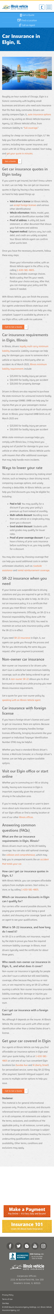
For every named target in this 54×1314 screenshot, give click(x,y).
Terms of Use (7, 1299)
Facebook (10, 1246)
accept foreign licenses (25, 205)
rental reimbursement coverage (33, 570)
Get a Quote (10, 161)
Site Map (5, 1303)
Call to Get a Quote (13, 327)
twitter (18, 1246)
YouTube (35, 1246)
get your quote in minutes (20, 153)
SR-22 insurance (22, 638)
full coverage (30, 128)
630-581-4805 (41, 7)
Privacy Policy (7, 1295)
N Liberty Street (40, 1065)
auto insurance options (39, 114)
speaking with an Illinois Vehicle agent (21, 700)
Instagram (43, 1246)
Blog (26, 1246)
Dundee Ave (22, 1065)
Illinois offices (26, 817)
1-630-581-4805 (25, 270)
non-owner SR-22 (20, 679)
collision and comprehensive (20, 855)
